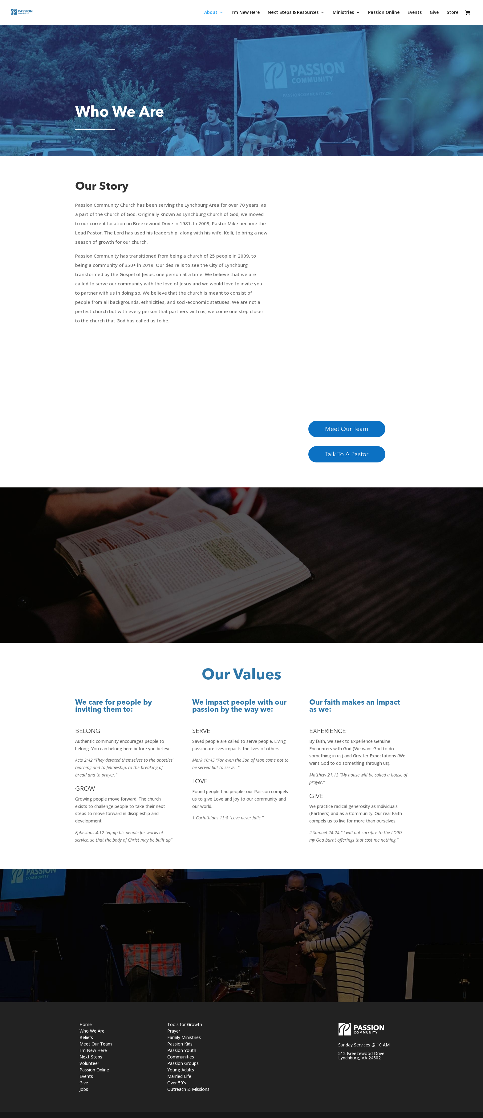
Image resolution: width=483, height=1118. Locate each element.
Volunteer (89, 1063)
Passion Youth (181, 1050)
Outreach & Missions (188, 1089)
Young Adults (180, 1070)
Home (85, 1024)
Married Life (179, 1076)
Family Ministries (184, 1037)
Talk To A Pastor (346, 455)
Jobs (83, 1089)
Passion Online (94, 1070)
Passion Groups (183, 1063)
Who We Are (91, 1031)
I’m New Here (93, 1050)
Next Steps (90, 1057)
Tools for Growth (184, 1024)
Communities (180, 1057)
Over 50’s (176, 1083)
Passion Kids (180, 1044)
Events (86, 1076)
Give (83, 1083)
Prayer (173, 1031)
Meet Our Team (346, 429)
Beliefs (86, 1037)
